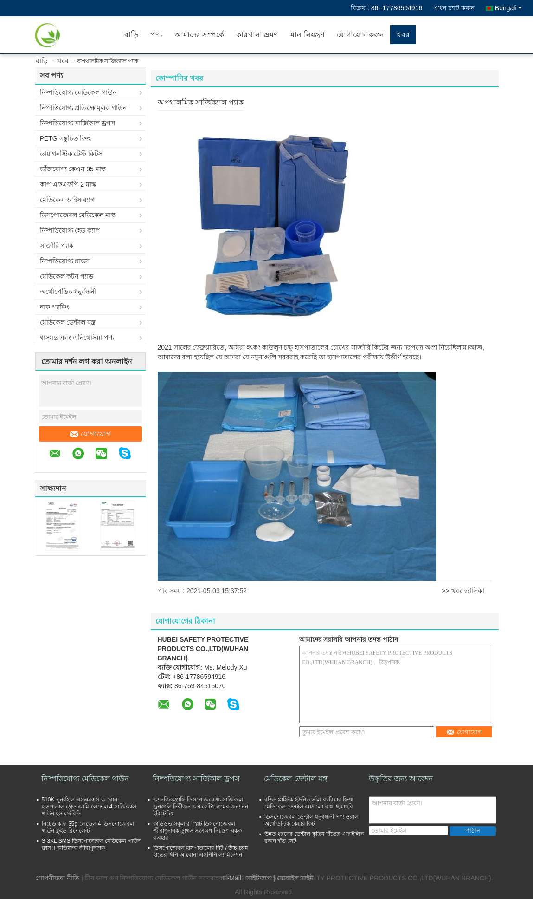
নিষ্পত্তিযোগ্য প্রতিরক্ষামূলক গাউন (83, 107)
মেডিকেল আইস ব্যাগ (67, 199)
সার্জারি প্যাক (57, 245)
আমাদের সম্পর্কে (199, 35)
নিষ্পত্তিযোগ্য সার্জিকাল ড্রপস (78, 123)
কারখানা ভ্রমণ (257, 35)
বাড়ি (131, 35)
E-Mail (232, 878)
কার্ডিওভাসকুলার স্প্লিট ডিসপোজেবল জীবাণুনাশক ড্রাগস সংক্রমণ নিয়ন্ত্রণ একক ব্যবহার (197, 831)
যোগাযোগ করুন (360, 35)
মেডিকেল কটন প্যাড (67, 276)
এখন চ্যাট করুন (454, 8)
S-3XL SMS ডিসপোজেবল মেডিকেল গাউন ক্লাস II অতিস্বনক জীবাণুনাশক (91, 844)
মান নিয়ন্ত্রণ (307, 35)
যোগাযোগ (90, 434)
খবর (403, 35)
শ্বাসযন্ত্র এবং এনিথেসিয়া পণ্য (77, 337)
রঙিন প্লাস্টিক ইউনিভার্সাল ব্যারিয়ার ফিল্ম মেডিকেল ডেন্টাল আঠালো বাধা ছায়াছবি (308, 803)
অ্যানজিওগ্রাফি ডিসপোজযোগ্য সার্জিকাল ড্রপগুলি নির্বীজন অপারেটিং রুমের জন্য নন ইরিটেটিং (201, 806)
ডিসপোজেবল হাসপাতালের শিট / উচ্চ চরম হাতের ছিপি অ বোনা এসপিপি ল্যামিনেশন (200, 851)
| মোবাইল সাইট (293, 878)
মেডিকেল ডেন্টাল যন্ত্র (68, 322)
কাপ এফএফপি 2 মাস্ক (68, 184)
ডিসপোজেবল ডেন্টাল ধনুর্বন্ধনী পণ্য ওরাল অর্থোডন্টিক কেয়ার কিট (311, 820)
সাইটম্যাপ (258, 878)
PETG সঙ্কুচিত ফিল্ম (66, 138)
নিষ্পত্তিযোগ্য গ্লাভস (65, 261)
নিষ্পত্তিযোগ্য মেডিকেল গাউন (78, 92)
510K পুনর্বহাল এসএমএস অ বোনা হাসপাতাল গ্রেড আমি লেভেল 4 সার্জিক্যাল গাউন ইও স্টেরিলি (89, 806)
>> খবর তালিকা (463, 590)
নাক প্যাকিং (55, 307)
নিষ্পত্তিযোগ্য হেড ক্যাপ (70, 230)
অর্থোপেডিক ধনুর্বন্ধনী (68, 291)
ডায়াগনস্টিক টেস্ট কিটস (71, 153)
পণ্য (156, 35)
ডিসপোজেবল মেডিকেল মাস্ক (78, 215)
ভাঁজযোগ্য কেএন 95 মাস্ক (73, 169)
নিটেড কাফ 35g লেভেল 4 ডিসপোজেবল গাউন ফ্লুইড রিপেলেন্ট (88, 827)
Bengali (508, 8)
